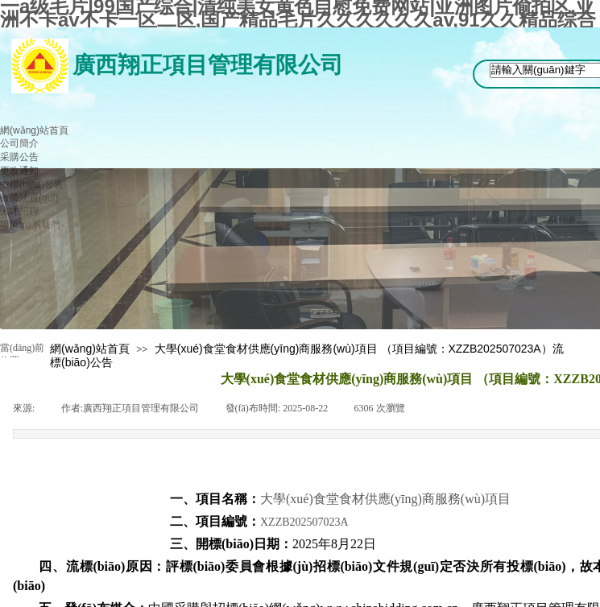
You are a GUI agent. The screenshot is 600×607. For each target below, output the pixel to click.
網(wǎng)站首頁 (90, 348)
